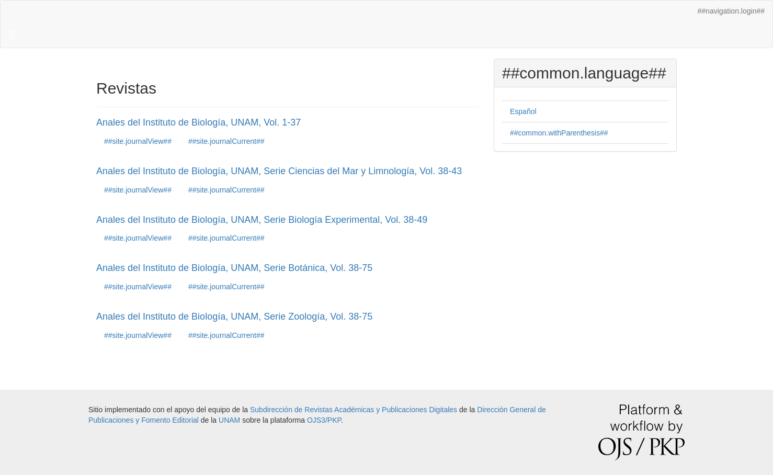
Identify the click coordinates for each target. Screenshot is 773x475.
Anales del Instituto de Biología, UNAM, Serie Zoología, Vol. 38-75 (234, 316)
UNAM (229, 420)
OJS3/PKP (324, 420)
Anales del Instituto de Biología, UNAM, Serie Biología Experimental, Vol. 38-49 (261, 219)
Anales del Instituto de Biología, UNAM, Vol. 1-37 (198, 122)
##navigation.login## (731, 11)
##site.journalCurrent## (226, 141)
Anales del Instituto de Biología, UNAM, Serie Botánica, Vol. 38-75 (234, 268)
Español (523, 111)
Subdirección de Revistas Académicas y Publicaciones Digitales (353, 409)
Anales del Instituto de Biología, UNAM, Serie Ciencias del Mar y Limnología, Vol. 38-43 (279, 171)
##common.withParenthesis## (559, 133)
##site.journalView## (138, 141)
